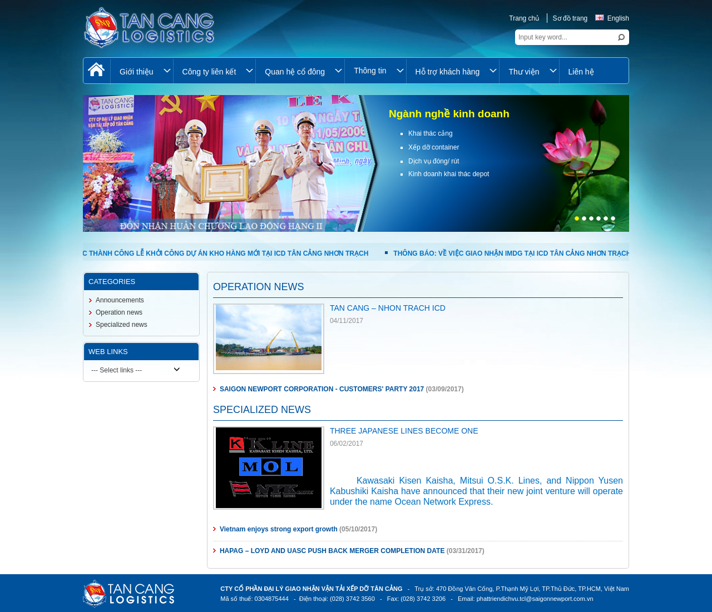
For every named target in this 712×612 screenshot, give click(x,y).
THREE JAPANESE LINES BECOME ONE (404, 430)
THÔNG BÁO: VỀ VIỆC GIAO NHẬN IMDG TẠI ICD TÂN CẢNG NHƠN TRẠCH (512, 253)
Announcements (120, 300)
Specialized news (121, 325)
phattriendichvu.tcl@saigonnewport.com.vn (535, 598)
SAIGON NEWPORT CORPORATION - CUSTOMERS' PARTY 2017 (322, 389)
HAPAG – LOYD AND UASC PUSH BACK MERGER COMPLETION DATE (332, 551)
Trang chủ (524, 18)
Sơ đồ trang (570, 18)
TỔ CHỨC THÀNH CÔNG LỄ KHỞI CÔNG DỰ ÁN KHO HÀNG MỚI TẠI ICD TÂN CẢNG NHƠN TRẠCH (213, 253)
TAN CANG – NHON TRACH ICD (388, 307)
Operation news (119, 312)
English (612, 18)
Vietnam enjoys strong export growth (279, 529)
